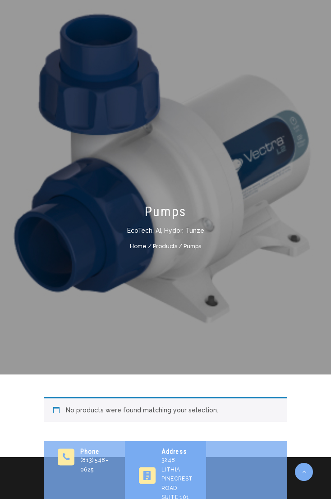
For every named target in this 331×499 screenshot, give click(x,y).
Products (165, 245)
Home (138, 245)
